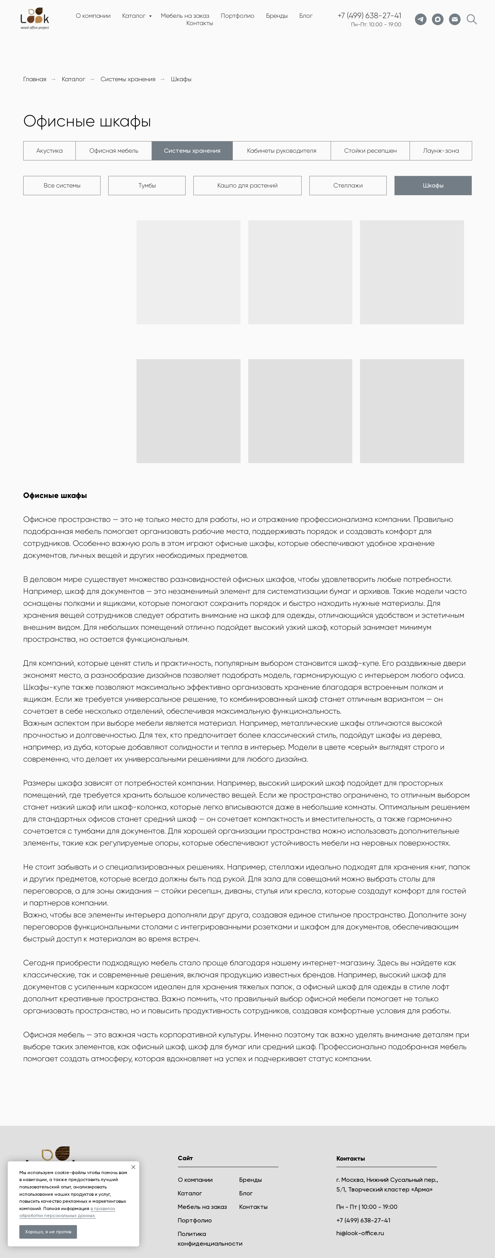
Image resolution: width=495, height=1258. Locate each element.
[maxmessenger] (438, 19)
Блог (305, 15)
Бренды (277, 15)
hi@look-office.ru (360, 1233)
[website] (472, 19)
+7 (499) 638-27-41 (369, 15)
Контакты (199, 23)
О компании (93, 15)
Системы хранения (128, 79)
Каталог (134, 15)
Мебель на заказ (185, 15)
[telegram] (421, 19)
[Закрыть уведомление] (133, 1167)
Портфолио (237, 15)
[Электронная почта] (455, 19)
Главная (34, 79)
